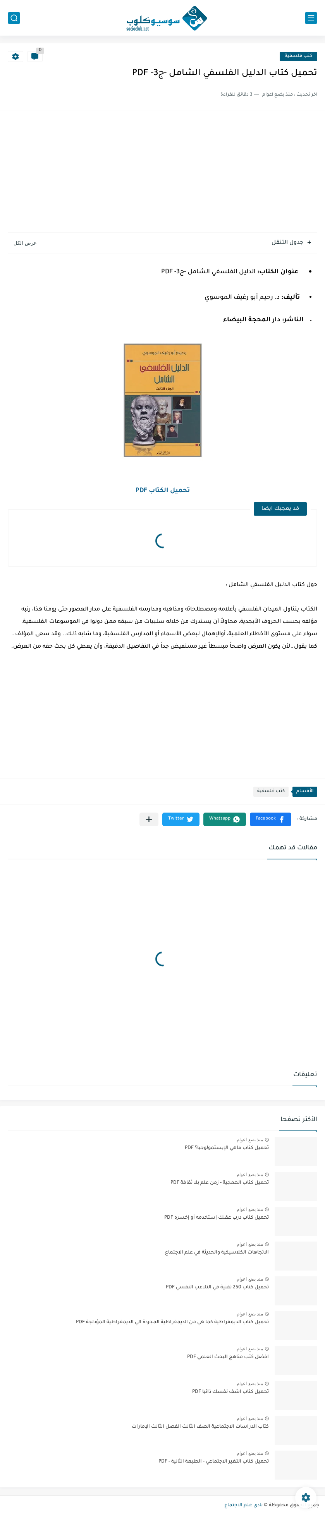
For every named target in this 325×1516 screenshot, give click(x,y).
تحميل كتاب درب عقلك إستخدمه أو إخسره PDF (216, 1218)
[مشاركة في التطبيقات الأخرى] (148, 819)
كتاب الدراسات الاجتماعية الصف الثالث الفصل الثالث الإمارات (200, 1427)
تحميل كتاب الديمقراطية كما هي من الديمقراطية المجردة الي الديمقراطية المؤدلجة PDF (172, 1322)
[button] (270, 819)
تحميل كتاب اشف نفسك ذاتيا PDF (230, 1392)
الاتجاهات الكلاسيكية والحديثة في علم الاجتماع (217, 1252)
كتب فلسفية (298, 56)
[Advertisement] (162, 172)
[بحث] (14, 18)
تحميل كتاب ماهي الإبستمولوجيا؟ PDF (227, 1148)
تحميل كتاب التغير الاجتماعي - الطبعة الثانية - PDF (213, 1462)
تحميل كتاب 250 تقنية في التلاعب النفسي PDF (217, 1287)
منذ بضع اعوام (250, 1139)
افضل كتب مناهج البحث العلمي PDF (228, 1357)
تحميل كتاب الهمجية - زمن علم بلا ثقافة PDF (219, 1183)
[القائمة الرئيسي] (311, 18)
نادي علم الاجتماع (243, 1505)
